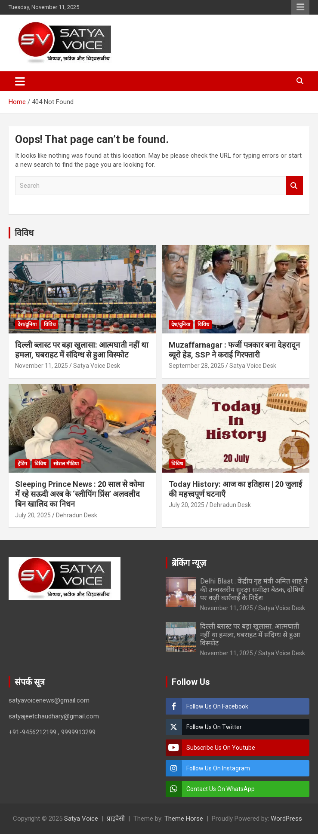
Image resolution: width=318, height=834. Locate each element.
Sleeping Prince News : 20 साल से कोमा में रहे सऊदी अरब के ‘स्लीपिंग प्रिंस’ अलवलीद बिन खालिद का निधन (79, 494)
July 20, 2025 (33, 515)
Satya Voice (81, 818)
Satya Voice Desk (96, 365)
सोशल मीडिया (66, 464)
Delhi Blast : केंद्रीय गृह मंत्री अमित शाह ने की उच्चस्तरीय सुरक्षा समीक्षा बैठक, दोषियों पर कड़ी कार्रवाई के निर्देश (254, 589)
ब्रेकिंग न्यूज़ (189, 563)
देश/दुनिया (27, 324)
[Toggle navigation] (20, 81)
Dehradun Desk (76, 515)
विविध (24, 233)
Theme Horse (183, 818)
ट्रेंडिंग (22, 464)
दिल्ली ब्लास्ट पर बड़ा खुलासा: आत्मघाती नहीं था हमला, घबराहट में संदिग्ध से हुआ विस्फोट (250, 634)
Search (294, 186)
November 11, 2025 (41, 365)
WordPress (286, 818)
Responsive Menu (300, 7)
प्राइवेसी (116, 818)
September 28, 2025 (196, 365)
